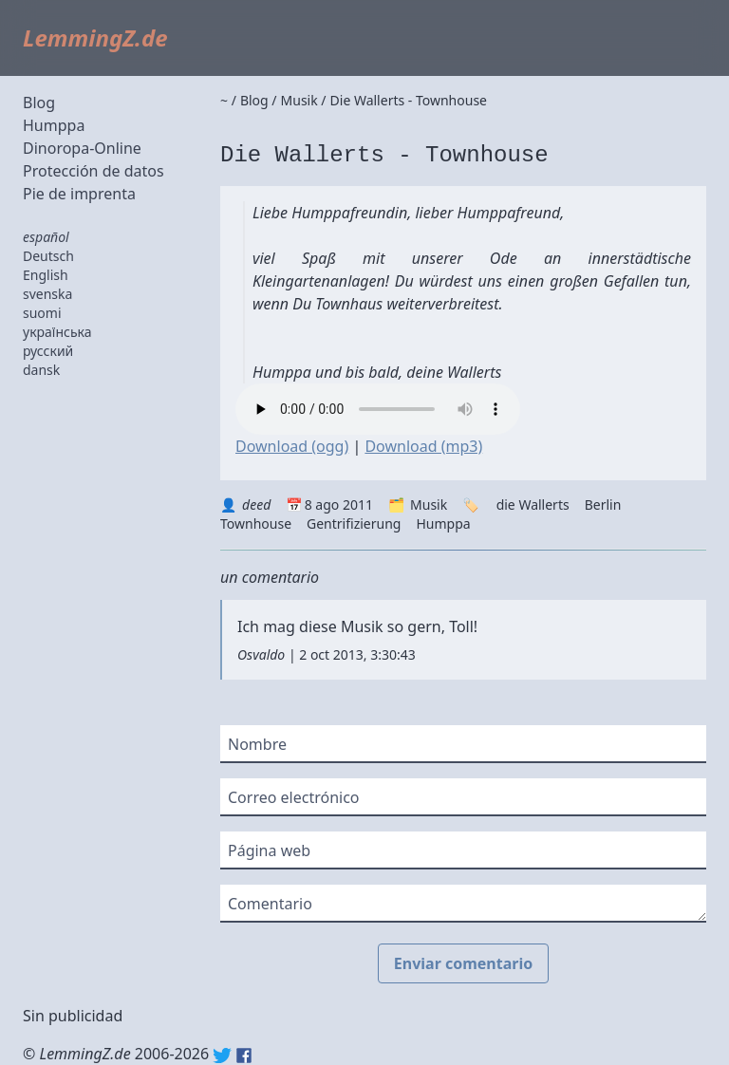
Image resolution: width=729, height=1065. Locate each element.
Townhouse (255, 523)
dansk (41, 370)
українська (57, 332)
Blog (39, 102)
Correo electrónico (294, 797)
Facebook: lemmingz (244, 1055)
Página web (269, 850)
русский (48, 351)
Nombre (257, 744)
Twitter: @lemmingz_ (222, 1055)
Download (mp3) (423, 446)
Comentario (270, 903)
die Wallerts (533, 504)
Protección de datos (93, 170)
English (45, 275)
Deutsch (48, 256)
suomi (42, 313)
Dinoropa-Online (82, 148)
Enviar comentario (463, 963)
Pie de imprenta (79, 193)
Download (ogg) (291, 446)
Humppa (53, 125)
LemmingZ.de (95, 37)
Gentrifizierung (354, 523)
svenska (47, 294)
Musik (428, 504)
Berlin (603, 504)
